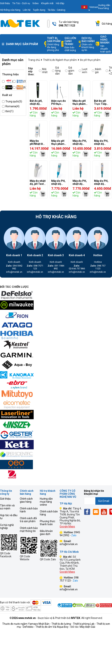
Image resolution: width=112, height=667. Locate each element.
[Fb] (88, 511)
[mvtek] (42, 114)
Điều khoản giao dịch (46, 533)
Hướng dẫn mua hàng (104, 7)
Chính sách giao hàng (26, 500)
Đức (9, 111)
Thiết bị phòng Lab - (84, 623)
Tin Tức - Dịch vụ (21, 3)
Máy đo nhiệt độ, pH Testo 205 (38, 183)
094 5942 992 (14, 267)
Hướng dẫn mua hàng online (46, 501)
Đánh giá (96, 71)
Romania (12, 106)
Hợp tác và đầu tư (8, 517)
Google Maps (67, 526)
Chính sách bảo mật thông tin (29, 529)
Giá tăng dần (56, 70)
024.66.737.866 (77, 267)
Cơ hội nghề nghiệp (7, 526)
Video (35, 3)
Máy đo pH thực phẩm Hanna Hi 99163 (57, 145)
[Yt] (105, 511)
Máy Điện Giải (87, 626)
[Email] (96, 511)
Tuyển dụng (39, 9)
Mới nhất (43, 71)
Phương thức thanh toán (47, 523)
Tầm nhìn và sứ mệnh (7, 507)
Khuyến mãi (47, 3)
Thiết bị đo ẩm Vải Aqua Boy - (53, 626)
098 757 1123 (97, 267)
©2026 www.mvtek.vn (23, 617)
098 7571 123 (35, 267)
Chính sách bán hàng (49, 513)
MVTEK (75, 617)
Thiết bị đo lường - (61, 623)
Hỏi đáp (60, 3)
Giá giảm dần (69, 70)
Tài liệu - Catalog (56, 9)
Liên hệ (26, 9)
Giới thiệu (5, 498)
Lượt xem (83, 71)
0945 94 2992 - (70, 534)
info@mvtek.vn (14, 271)
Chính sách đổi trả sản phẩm (28, 520)
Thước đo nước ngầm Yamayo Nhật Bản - (26, 623)
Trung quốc (13, 101)
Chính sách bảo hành (29, 510)
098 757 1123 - (69, 579)
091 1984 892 (56, 267)
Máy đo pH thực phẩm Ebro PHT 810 (79, 105)
